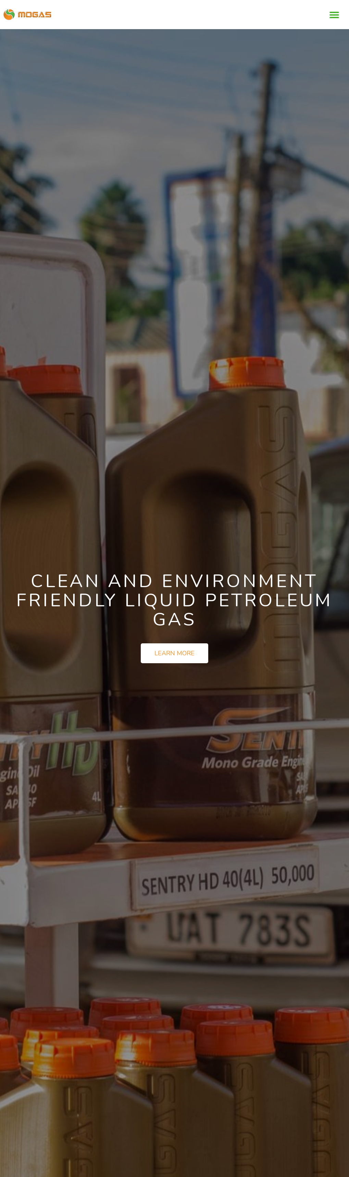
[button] (334, 14)
